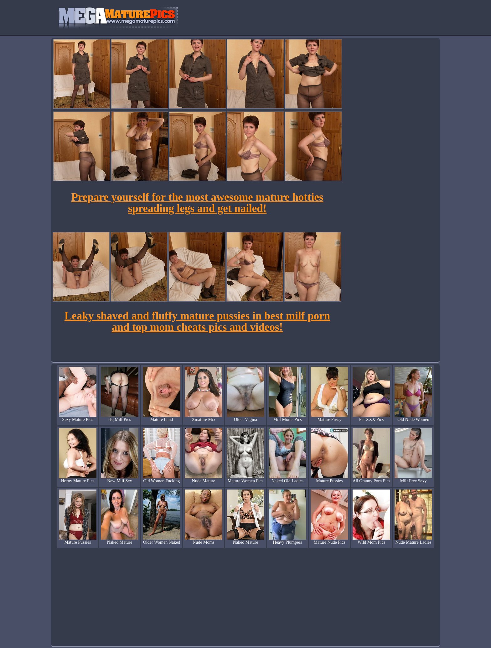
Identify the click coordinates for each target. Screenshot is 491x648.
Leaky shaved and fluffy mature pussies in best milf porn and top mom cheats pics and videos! (197, 321)
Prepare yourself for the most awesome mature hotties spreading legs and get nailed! (197, 203)
